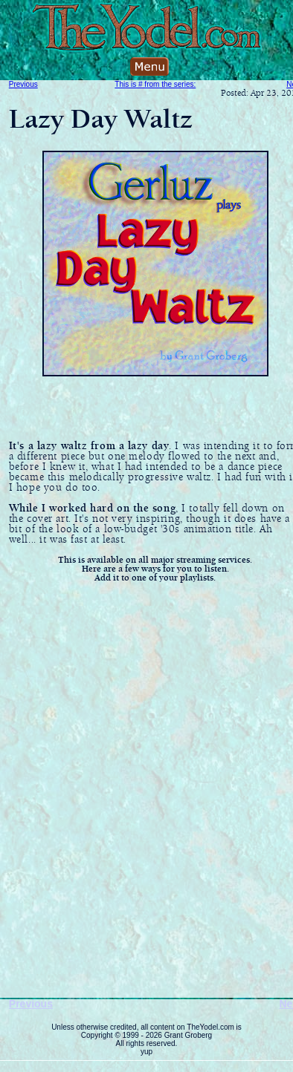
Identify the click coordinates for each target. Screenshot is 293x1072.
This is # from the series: (155, 84)
